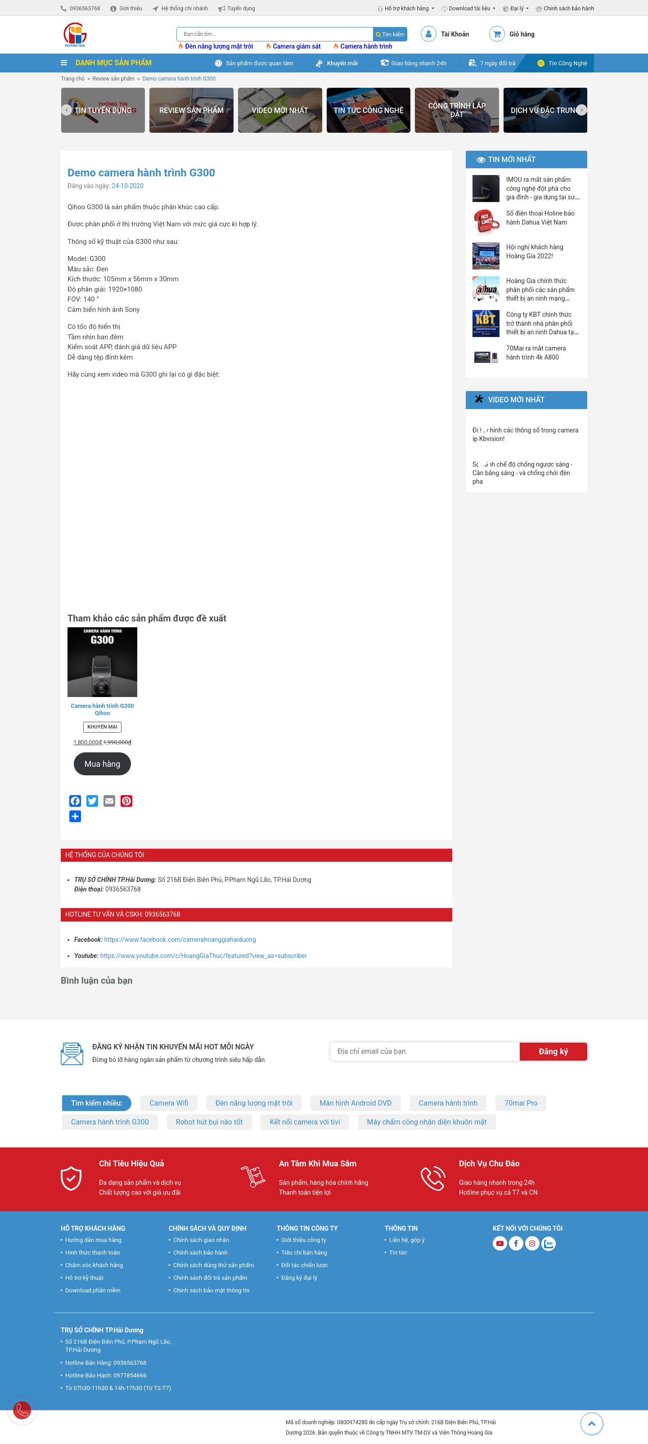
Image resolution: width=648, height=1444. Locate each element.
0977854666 (129, 1375)
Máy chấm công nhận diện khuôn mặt (427, 1122)
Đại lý (514, 8)
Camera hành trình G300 (110, 1122)
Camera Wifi (168, 1103)
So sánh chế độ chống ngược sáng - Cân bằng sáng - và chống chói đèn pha (522, 473)
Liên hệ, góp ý (407, 1240)
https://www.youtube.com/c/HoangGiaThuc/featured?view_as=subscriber (203, 955)
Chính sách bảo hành (565, 8)
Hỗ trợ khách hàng (403, 8)
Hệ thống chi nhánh (185, 8)
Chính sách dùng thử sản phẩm (213, 1265)
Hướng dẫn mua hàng (93, 1240)
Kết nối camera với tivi (305, 1122)
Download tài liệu (466, 8)
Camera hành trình (363, 46)
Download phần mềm (93, 1290)
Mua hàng (103, 764)
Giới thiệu (130, 8)
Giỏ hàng (522, 34)
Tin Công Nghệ (568, 63)
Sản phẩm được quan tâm (259, 63)
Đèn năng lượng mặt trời (216, 46)
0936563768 (85, 8)
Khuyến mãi (342, 63)
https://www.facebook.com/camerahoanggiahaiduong (180, 939)
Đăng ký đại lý (299, 1277)
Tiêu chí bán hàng (304, 1252)
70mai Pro (520, 1103)
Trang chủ (73, 79)
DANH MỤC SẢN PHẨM (106, 62)
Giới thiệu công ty (303, 1240)
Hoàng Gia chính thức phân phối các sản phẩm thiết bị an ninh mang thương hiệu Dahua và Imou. (540, 298)
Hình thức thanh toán (92, 1252)
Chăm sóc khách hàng (94, 1265)
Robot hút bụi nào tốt (209, 1122)
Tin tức (398, 1252)
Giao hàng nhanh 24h (419, 63)
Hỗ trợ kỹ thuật (84, 1277)
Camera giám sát (294, 46)
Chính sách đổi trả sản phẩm (210, 1277)
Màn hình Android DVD (356, 1103)
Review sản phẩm (114, 79)
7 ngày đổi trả (497, 63)
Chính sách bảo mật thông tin (211, 1290)
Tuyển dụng (241, 8)
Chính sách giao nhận (201, 1240)
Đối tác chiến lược (304, 1265)
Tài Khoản (455, 34)
